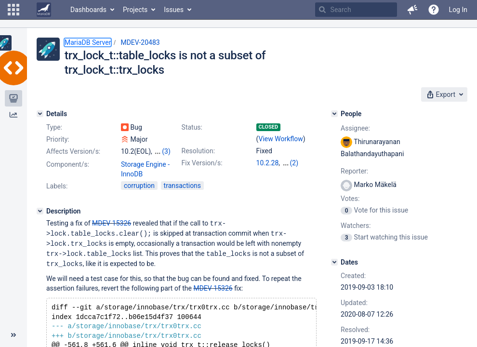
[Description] (40, 211)
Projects (135, 9)
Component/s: (67, 164)
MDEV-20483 (139, 42)
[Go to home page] (44, 9)
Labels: (56, 186)
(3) (166, 151)
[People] (334, 113)
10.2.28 (267, 163)
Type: (54, 127)
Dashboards (88, 9)
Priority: (57, 139)
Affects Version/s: (73, 151)
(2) (294, 163)
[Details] (40, 113)
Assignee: (355, 128)
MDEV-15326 (111, 223)
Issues (174, 9)
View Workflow (281, 139)
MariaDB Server (88, 42)
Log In (458, 9)
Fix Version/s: (202, 163)
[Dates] (334, 262)
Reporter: (354, 171)
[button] (13, 9)
